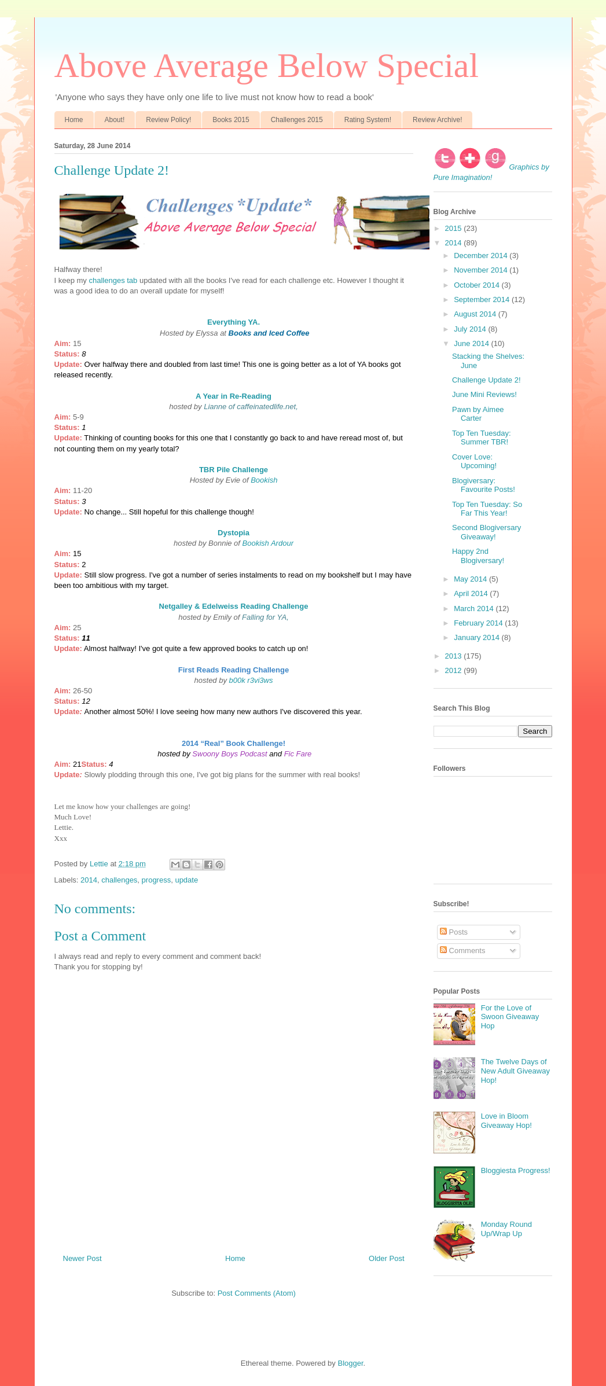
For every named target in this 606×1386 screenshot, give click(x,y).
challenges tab (113, 280)
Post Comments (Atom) (257, 1293)
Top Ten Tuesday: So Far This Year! (487, 509)
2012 (454, 670)
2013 (454, 656)
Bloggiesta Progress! (515, 1170)
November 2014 (481, 270)
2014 (88, 880)
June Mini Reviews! (484, 394)
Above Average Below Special (266, 65)
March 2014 (474, 608)
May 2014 (471, 579)
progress (156, 880)
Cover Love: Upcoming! (474, 461)
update (186, 880)
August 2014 (476, 314)
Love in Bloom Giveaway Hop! (506, 1121)
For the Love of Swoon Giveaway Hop (510, 1016)
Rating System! (367, 120)
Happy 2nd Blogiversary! (478, 556)
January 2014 (477, 637)
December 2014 (481, 255)
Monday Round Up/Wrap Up (506, 1229)
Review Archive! (437, 120)
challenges (119, 880)
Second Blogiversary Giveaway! (486, 532)
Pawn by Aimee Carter (478, 414)
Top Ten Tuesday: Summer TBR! (481, 438)
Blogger (350, 1363)
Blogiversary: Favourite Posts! (483, 485)
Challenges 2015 (297, 120)
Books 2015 (230, 120)
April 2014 (472, 593)
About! (115, 120)
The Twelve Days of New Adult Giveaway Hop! (515, 1070)
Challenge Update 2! (486, 380)
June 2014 (472, 343)
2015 (454, 228)
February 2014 (479, 623)
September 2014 (483, 299)
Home (74, 120)
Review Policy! (168, 120)
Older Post (386, 1258)
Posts (454, 932)
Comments (462, 950)
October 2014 (477, 285)
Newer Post (82, 1258)
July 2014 (471, 329)
